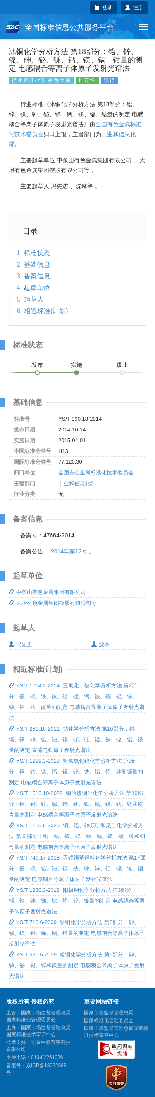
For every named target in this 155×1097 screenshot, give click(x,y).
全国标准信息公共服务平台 (60, 27)
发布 (37, 365)
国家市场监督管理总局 (109, 1013)
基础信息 (37, 264)
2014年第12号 (69, 551)
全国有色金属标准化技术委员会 (96, 472)
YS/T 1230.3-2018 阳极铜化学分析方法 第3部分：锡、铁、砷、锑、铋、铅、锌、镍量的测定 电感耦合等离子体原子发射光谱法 (77, 901)
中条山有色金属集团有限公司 (47, 592)
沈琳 (100, 644)
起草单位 (37, 287)
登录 (103, 7)
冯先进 (20, 644)
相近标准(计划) (46, 310)
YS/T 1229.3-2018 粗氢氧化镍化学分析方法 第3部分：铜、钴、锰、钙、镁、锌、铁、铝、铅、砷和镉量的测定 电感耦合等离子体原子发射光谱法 (76, 772)
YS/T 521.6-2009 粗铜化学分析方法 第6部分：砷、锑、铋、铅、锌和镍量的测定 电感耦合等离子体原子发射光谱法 (77, 965)
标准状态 (37, 252)
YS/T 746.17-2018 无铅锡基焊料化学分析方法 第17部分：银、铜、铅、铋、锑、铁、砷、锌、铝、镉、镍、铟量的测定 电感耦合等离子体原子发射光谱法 (77, 868)
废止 (122, 365)
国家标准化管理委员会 (109, 1020)
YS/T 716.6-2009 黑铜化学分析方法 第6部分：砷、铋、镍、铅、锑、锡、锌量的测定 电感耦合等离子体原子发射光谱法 (77, 933)
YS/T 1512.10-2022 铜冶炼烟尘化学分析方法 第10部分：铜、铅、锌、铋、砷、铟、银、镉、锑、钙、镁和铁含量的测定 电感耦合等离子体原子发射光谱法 (76, 804)
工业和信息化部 (77, 483)
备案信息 (37, 276)
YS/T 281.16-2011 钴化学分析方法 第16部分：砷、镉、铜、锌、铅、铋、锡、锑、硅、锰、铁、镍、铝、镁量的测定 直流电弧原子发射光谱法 (76, 739)
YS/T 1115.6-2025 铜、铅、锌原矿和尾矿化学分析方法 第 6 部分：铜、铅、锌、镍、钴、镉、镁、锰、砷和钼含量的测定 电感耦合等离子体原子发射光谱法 (77, 836)
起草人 (34, 299)
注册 (134, 7)
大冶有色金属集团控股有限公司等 (53, 603)
